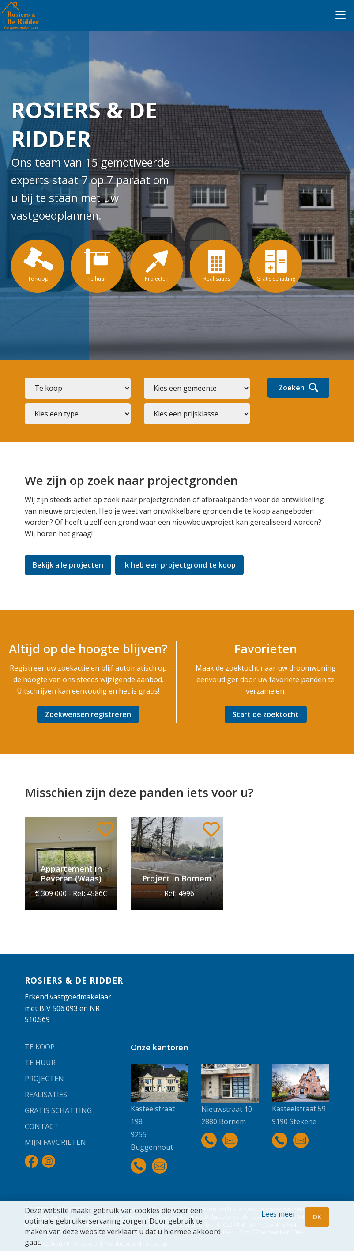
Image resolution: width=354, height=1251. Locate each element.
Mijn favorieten (55, 1142)
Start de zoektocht (266, 714)
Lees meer (278, 1213)
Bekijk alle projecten (68, 565)
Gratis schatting (58, 1110)
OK (317, 1217)
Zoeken (298, 388)
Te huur (40, 1062)
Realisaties (46, 1094)
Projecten (44, 1078)
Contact (42, 1126)
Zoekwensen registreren (88, 714)
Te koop (40, 1046)
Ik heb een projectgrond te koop (179, 565)
